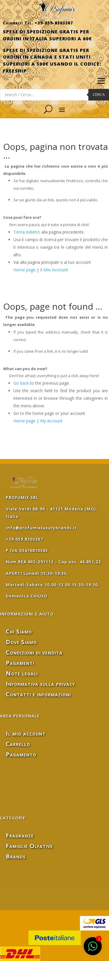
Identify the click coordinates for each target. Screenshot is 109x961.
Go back (21, 383)
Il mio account (26, 733)
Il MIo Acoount (54, 269)
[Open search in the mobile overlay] (54, 95)
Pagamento (21, 754)
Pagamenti (20, 663)
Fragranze (20, 835)
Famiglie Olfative (29, 846)
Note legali (22, 673)
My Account (51, 421)
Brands (16, 856)
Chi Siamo (19, 631)
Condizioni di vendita (34, 652)
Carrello (18, 744)
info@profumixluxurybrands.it (41, 527)
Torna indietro (26, 232)
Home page (24, 269)
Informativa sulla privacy (40, 684)
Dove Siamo (21, 642)
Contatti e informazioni (38, 694)
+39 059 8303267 (24, 539)
